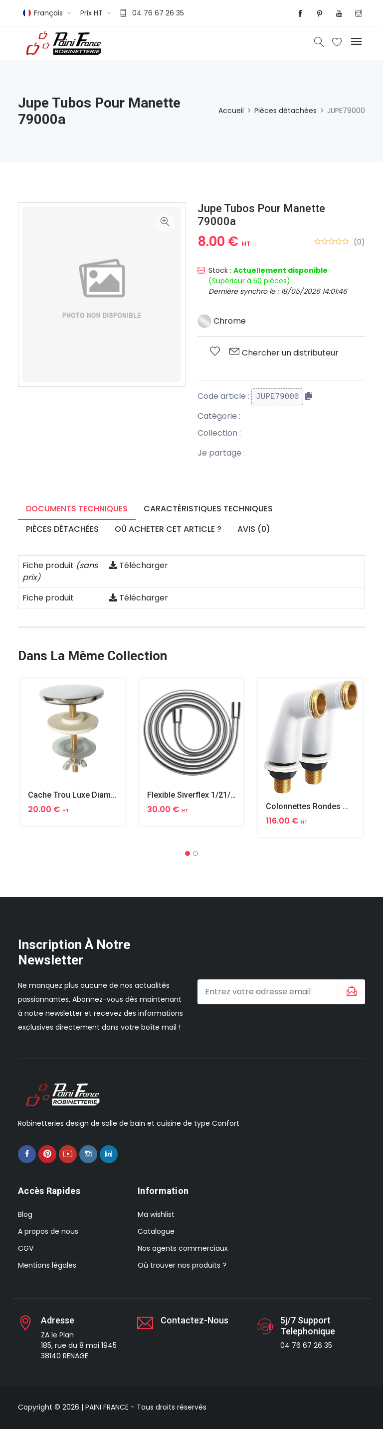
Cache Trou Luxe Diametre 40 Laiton (94, 795)
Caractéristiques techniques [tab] (208, 508)
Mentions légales (47, 1265)
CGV (25, 1248)
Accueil (231, 111)
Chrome (221, 321)
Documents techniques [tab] (77, 508)
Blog (25, 1214)
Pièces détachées (285, 111)
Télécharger (138, 565)
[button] (188, 853)
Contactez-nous (194, 1320)
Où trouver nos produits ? (182, 1265)
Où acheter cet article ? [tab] (168, 529)
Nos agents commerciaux (183, 1248)
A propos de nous (48, 1231)
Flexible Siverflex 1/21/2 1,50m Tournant (220, 795)
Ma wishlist (156, 1214)
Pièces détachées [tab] (62, 529)
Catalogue (156, 1231)
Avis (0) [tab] (253, 529)
